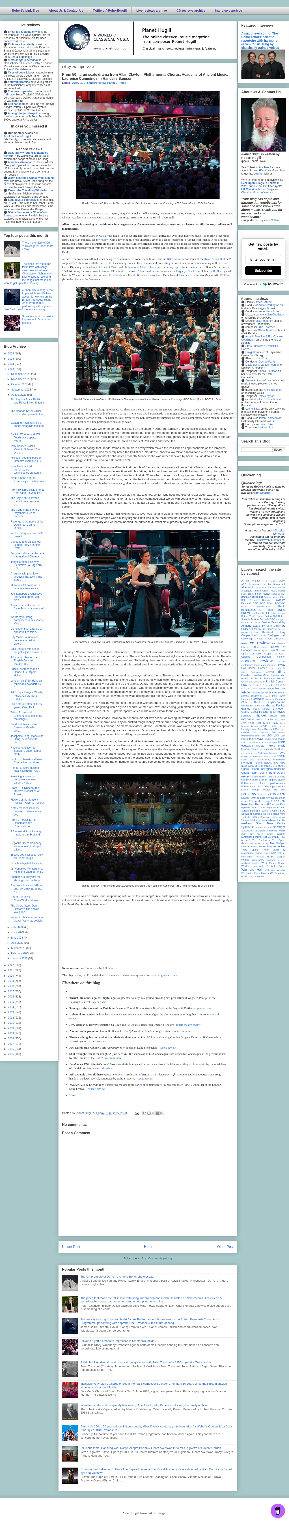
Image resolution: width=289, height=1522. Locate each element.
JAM (243, 722)
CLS (252, 653)
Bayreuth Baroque (260, 600)
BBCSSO (280, 603)
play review (278, 786)
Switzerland (247, 836)
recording (280, 798)
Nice (255, 756)
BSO (272, 619)
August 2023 (19, 394)
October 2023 (19, 384)
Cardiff (268, 638)
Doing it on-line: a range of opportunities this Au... (26, 630)
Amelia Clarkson (267, 371)
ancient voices (276, 587)
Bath (243, 600)
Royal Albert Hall (214, 259)
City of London (268, 650)
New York (258, 753)
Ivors (282, 719)
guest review (277, 711)
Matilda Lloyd (266, 427)
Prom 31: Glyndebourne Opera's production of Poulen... (25, 791)
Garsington (258, 699)
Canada (259, 638)
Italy (277, 719)
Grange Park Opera (255, 708)
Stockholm (246, 830)
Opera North (249, 772)
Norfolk (281, 756)
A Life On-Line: (270, 581)
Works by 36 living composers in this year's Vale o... (27, 620)
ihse (283, 716)
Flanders (254, 696)
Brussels (264, 619)
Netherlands (266, 749)
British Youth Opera (252, 616)
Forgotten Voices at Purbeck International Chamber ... (27, 555)
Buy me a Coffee (269, 220)
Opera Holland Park (253, 769)
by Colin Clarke (271, 625)
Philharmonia (248, 786)
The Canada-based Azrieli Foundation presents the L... (27, 414)
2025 (11, 358)
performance (277, 783)
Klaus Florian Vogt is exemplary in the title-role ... (27, 481)
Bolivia (262, 610)
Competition (264, 656)
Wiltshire (281, 870)
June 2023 (17, 932)
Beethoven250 (263, 606)
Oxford (245, 780)
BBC (83, 82)
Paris (262, 783)
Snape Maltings (250, 820)
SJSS (255, 817)
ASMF (265, 590)
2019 (11, 980)
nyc (276, 762)
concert (281, 656)
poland (244, 789)
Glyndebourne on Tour (253, 705)
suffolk (270, 834)
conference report (251, 665)
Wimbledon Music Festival (255, 873)
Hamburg (246, 715)
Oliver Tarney (266, 330)
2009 (11, 1033)
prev (283, 789)
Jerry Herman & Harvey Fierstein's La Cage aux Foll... (26, 565)
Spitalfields (247, 827)
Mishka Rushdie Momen (267, 399)
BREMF (246, 613)
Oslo (282, 776)
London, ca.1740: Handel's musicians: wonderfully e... (26, 684)
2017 (11, 991)
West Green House (273, 863)
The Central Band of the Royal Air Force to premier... (25, 513)
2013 (11, 1012)
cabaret (262, 635)
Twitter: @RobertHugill (110, 10)
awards (281, 590)
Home (73, 1095)
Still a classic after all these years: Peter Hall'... (27, 706)
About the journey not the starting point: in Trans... (27, 878)
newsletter (246, 756)
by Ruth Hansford (261, 632)
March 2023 (18, 948)
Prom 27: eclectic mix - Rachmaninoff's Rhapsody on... (24, 823)
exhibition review (257, 688)
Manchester (256, 738)
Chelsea (245, 647)
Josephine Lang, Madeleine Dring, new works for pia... (27, 739)
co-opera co (270, 653)
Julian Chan (261, 358)
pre (275, 789)
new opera (246, 753)
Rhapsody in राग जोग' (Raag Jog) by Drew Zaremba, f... (27, 889)
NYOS (244, 766)
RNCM (281, 801)
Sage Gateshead (275, 807)
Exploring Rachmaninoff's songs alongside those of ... (27, 426)
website (281, 860)
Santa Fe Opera (270, 810)
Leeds (263, 726)
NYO (282, 762)
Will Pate (225, 275)
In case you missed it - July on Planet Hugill (27, 856)
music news (265, 745)
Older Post (225, 1247)
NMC (260, 756)
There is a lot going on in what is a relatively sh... (26, 587)
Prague (266, 789)
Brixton (255, 619)
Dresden (245, 675)
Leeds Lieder (277, 726)
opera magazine (275, 769)
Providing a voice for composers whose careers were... (23, 779)
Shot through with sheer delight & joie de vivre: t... (27, 650)
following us (110, 968)
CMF (259, 653)
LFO (283, 729)
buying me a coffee (166, 975)
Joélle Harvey (217, 271)
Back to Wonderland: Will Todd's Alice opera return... (26, 438)
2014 (11, 1007)
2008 (11, 1038)
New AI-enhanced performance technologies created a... (27, 469)
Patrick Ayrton (266, 396)
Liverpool (263, 732)
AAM (75, 82)
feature (270, 688)
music (274, 742)
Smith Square (278, 817)
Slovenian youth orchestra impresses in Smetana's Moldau (118, 1341)
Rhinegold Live (257, 801)
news (281, 752)
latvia (282, 723)
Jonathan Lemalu (188, 275)
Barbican (257, 596)
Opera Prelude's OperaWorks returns (24, 899)
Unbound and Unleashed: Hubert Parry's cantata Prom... (26, 545)
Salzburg (246, 810)
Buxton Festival (271, 622)
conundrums (267, 665)
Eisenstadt (246, 681)
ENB (262, 681)
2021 (11, 970)
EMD (256, 681)
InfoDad (280, 549)
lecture (254, 726)
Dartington (256, 672)
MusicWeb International (271, 540)
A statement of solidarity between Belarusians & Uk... (26, 811)
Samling (256, 810)
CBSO (277, 638)
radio (269, 794)
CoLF (282, 653)
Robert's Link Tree (25, 10)
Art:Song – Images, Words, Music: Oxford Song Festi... (27, 695)
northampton (279, 759)
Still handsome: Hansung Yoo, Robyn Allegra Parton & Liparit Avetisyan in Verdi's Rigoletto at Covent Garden (150, 1448)
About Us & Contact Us (66, 10)
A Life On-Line (250, 581)
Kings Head (254, 722)
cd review (260, 643)
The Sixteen (277, 843)
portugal (255, 789)
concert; (281, 661)
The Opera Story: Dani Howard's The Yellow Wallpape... (25, 909)
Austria (273, 590)
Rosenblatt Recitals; (253, 804)
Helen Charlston (274, 314)
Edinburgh (255, 678)
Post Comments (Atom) (157, 1258)
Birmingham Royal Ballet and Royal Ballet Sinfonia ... (27, 403)
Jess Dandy (115, 275)
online (266, 765)
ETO (274, 685)
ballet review (262, 593)
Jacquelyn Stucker (186, 271)
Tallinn (258, 836)
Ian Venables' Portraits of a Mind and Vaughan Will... (27, 870)
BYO (254, 635)
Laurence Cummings (162, 267)
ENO (244, 685)
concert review (96, 82)
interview (100, 1041)
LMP (273, 732)
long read (260, 735)
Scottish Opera (261, 813)
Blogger (161, 1513)
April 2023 (17, 942)
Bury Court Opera (250, 622)
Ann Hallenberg (273, 389)
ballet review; (278, 594)
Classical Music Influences (257, 192)
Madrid (244, 739)
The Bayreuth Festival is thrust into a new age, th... (25, 501)
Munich (281, 739)
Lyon (283, 735)
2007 (11, 1043)
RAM (275, 794)
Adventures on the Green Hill (266, 584)
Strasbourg (260, 830)
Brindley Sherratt (147, 275)
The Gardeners (261, 840)
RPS (268, 804)
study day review (252, 834)
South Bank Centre (270, 823)
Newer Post (71, 1247)
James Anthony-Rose (258, 380)
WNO (273, 873)
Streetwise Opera (276, 830)
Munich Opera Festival (252, 742)
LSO (276, 735)
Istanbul (269, 719)
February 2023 (20, 953)
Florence (264, 696)
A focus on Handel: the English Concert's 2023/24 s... (24, 660)
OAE (251, 765)
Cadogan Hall (276, 635)
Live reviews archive (151, 10)
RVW (282, 804)
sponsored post (264, 827)
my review (102, 239)
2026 (11, 353)
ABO (243, 584)
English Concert (275, 681)
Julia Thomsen (266, 327)
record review (168, 1047)
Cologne (245, 656)
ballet (250, 593)
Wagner (281, 856)
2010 (11, 1028)
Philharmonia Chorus (136, 267)
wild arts (270, 870)
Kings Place (270, 722)
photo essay (264, 786)
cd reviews (278, 643)
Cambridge (247, 638)
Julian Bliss (267, 424)
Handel (111, 82)
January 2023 (19, 958)
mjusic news (271, 739)
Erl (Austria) (255, 685)
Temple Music (271, 836)
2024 (11, 364)
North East (247, 759)
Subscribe (263, 270)
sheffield (245, 817)
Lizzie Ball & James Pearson (262, 364)
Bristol (265, 613)
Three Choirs (250, 849)
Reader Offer (248, 798)
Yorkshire (259, 876)
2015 (11, 1002)
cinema (256, 650)
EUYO (244, 688)
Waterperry (258, 860)
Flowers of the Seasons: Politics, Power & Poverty (27, 801)
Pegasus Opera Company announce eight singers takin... (26, 846)
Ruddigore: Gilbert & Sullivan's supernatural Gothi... (26, 751)
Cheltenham (260, 647)
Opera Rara (267, 772)
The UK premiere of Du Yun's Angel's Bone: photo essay (116, 1276)
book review (276, 609)
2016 (11, 996)
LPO (269, 735)
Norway (268, 762)
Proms (122, 82)
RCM (282, 794)
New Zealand (270, 753)
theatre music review (253, 846)
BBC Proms (174, 259)
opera (281, 765)
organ (276, 776)
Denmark (269, 672)
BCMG (244, 606)
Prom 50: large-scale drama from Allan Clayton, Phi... (27, 491)
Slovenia (265, 817)
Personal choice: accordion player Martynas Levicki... (27, 919)
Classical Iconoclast (279, 532)
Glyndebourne (276, 702)
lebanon (245, 726)
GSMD (245, 711)
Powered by (263, 284)
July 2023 (17, 927)
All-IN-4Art (261, 587)
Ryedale (245, 807)
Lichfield (245, 732)
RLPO (274, 801)
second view (278, 813)
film (266, 692)
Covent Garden (257, 668)
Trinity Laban (270, 849)
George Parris (267, 361)
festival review (258, 692)
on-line (258, 765)
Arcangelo (246, 590)
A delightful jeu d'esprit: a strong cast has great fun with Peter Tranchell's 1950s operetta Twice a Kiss (145, 1362)
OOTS (274, 765)
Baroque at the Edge (274, 597)
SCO (282, 810)
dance (244, 672)
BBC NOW (266, 603)
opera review (100, 1002)
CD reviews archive (191, 10)
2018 (11, 986)
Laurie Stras (252, 408)
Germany (280, 699)
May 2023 (17, 937)
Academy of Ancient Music (102, 267)
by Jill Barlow (266, 629)
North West (264, 759)
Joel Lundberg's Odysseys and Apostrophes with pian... (26, 597)
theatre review (276, 846)
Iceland (273, 716)
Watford (271, 860)
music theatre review (188, 1024)
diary (281, 672)
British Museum (277, 613)
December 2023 (21, 374)
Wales (245, 859)
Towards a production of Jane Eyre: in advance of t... (27, 608)
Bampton (246, 597)
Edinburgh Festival (274, 678)
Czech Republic (277, 668)
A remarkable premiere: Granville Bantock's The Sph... (26, 577)
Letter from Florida (261, 729)
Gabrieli (245, 699)
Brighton (256, 613)
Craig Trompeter (255, 352)
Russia (275, 804)
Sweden (280, 833)
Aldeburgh (247, 587)
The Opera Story (259, 843)
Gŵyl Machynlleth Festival (26, 863)
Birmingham (248, 609)
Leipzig (245, 729)
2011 (11, 1022)
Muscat (267, 742)
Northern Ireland (251, 762)
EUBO (281, 685)
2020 (11, 975)
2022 (11, 965)
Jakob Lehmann (268, 418)
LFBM (276, 729)
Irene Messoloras (269, 311)
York (251, 876)
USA (273, 853)
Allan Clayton (145, 271)
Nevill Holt (279, 749)
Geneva (270, 699)
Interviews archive (228, 10)
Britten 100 (271, 616)
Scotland (246, 813)
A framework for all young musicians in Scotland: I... (26, 835)
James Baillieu (263, 302)
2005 (11, 1054)
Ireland (259, 719)
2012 (11, 1017)
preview (248, 793)
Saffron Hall (258, 807)
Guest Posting (259, 711)
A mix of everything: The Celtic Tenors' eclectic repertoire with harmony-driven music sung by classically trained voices (260, 41)
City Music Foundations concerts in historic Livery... (25, 640)
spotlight (279, 827)
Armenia (257, 590)
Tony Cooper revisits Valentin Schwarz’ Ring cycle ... (26, 449)
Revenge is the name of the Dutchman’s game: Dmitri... (27, 525)
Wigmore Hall (251, 869)
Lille (254, 732)
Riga (268, 801)
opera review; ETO (262, 776)
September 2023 (21, 389)
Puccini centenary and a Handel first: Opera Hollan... (25, 672)
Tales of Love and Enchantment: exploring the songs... (26, 716)
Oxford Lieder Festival (263, 780)
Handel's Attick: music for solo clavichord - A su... (26, 769)
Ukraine (266, 853)
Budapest (280, 619)
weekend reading (250, 863)
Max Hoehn (262, 320)
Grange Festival (275, 705)
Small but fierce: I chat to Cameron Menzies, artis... (25, 727)
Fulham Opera (277, 696)
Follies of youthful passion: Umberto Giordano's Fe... (27, 459)
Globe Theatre (251, 702)
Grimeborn (278, 708)
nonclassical (270, 756)
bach (243, 594)
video (270, 856)
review (244, 801)
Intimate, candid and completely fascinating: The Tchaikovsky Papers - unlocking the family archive (143, 1405)
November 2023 (21, 379)
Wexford (245, 866)
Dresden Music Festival (266, 675)
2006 (11, 1049)
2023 (11, 369)
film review (274, 692)
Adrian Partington (268, 305)
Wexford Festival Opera (269, 866)
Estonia (266, 685)
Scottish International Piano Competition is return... (27, 761)
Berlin (281, 606)
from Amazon (261, 492)
